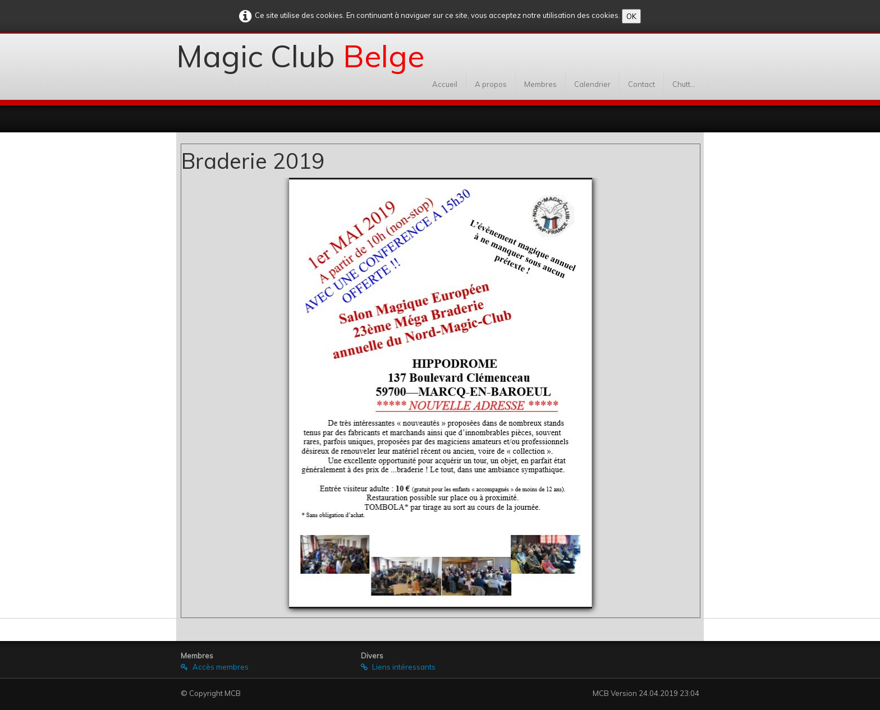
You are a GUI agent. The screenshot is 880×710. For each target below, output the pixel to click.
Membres (540, 84)
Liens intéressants (398, 666)
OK (631, 16)
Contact (641, 84)
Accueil (444, 84)
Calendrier (592, 84)
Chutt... (683, 84)
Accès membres (215, 666)
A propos (491, 84)
